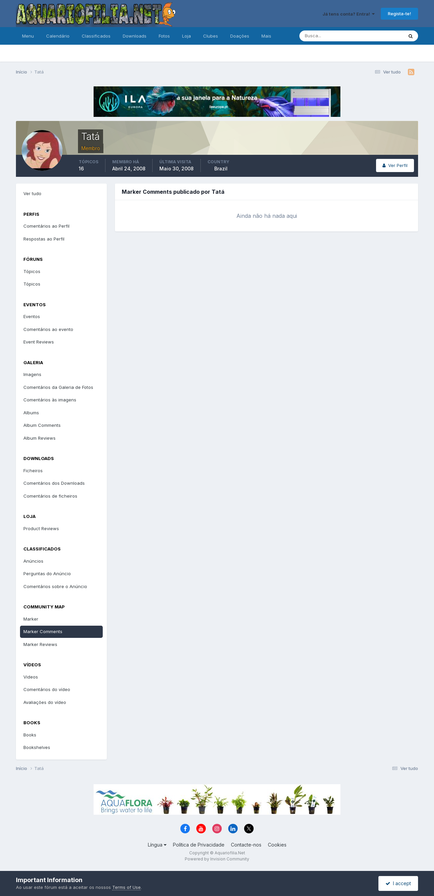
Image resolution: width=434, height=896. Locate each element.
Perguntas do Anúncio (47, 573)
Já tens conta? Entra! (348, 14)
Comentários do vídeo (46, 689)
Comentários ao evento (48, 329)
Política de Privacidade (198, 845)
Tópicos (31, 271)
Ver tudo (32, 193)
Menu (28, 36)
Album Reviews (39, 438)
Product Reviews (41, 528)
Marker (30, 619)
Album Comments (42, 425)
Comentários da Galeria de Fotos (58, 387)
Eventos (31, 316)
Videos (30, 677)
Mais (266, 36)
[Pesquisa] (329, 35)
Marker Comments (42, 631)
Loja (186, 36)
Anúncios (33, 561)
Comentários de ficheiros (50, 496)
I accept (398, 883)
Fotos (164, 36)
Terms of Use (126, 887)
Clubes (210, 36)
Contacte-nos (246, 845)
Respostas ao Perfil (43, 239)
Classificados (96, 36)
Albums (31, 412)
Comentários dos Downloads (54, 483)
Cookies (277, 845)
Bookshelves (36, 747)
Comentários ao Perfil (46, 226)
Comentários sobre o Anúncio (55, 586)
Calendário (58, 36)
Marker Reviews (40, 644)
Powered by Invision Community (217, 858)
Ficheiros (33, 470)
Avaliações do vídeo (44, 702)
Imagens (32, 374)
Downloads (134, 36)
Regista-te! (399, 13)
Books (29, 734)
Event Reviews (38, 342)
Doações (239, 36)
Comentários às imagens (49, 399)
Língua (157, 845)
